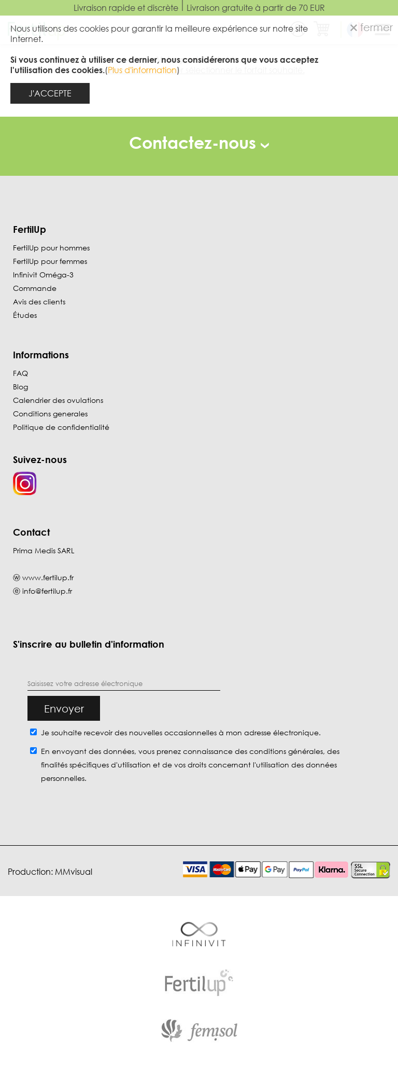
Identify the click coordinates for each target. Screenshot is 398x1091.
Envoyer (64, 708)
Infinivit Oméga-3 (43, 274)
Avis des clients (39, 301)
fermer (371, 27)
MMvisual (73, 871)
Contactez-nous (199, 142)
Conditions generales (50, 413)
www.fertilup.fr (48, 577)
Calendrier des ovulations (58, 400)
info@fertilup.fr (47, 590)
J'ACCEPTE (50, 93)
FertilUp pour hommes (51, 247)
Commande (34, 288)
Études (25, 315)
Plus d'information (142, 70)
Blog (20, 386)
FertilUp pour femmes (50, 261)
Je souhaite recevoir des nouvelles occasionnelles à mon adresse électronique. (181, 732)
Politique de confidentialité (61, 427)
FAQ (20, 373)
